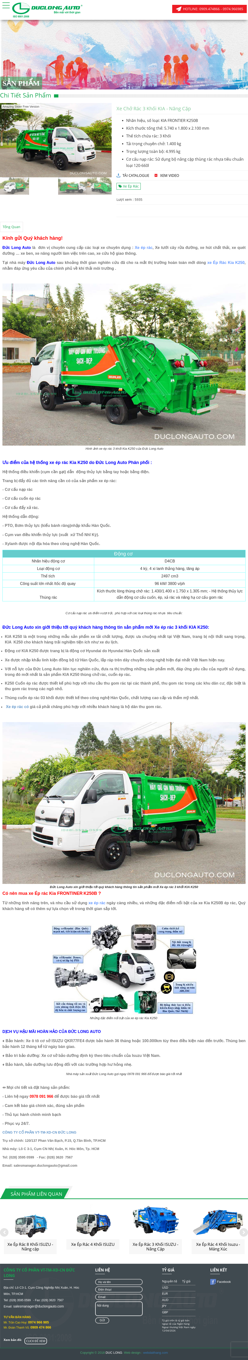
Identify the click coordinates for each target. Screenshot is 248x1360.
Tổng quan (11, 226)
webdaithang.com (155, 1352)
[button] (6, 5)
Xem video (169, 175)
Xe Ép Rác (128, 186)
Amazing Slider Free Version (20, 106)
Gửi (102, 1320)
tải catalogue (136, 175)
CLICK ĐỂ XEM (35, 1341)
